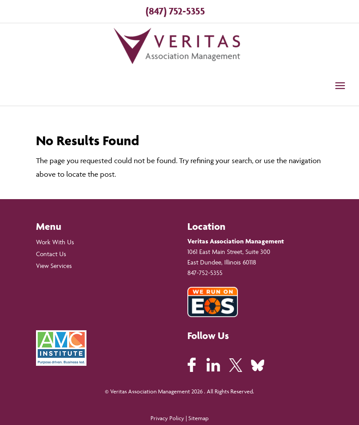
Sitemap (198, 417)
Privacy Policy (167, 417)
